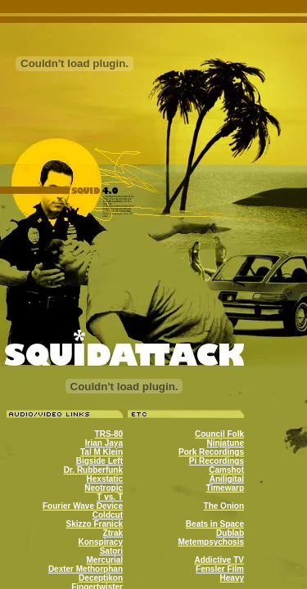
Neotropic (103, 487)
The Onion (224, 505)
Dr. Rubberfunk (93, 469)
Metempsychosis (211, 541)
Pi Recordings (216, 460)
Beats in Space (215, 523)
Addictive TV (219, 559)
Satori (111, 550)
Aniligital (227, 478)
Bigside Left (99, 460)
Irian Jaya (104, 442)
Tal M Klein (101, 451)
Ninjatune (225, 442)
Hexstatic (105, 478)
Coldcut (108, 514)
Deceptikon (101, 577)
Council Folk (219, 433)
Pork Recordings (211, 451)
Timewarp (225, 487)
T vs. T (110, 496)
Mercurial (105, 559)
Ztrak (113, 532)
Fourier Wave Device (83, 505)
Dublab (230, 532)
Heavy (232, 577)
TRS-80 (109, 433)
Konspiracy (101, 541)
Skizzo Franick (94, 523)
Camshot (226, 469)
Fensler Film (220, 568)
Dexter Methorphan (85, 568)
